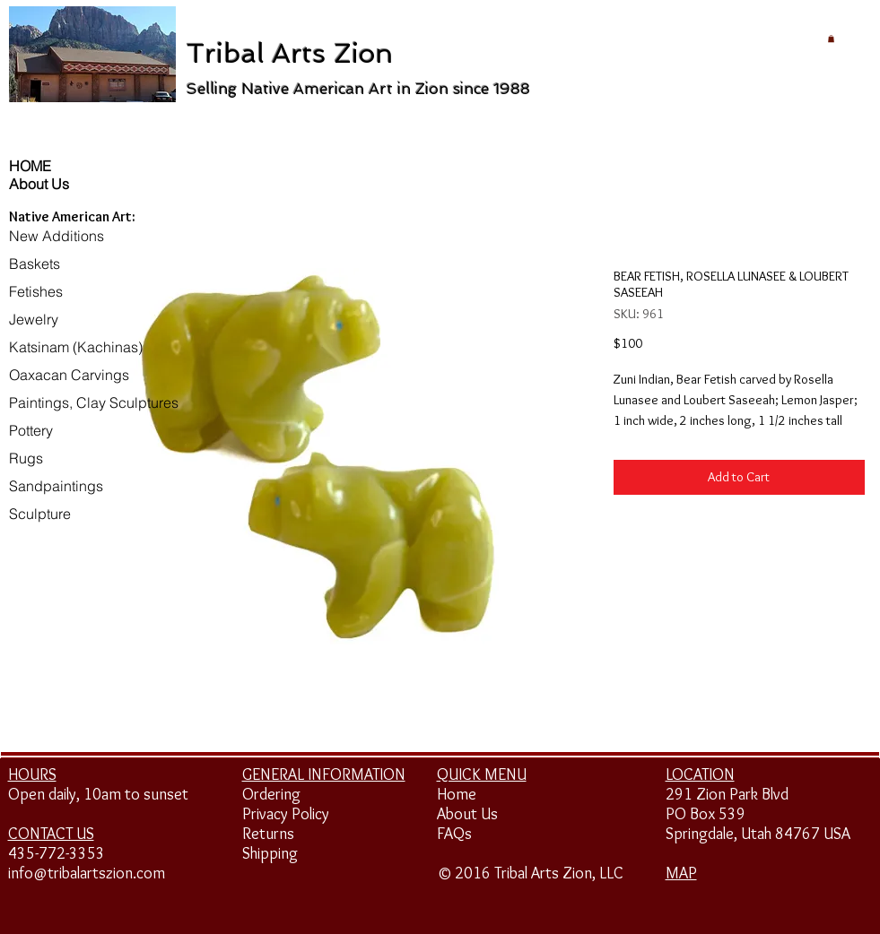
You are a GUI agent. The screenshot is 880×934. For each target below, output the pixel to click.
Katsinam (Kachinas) (76, 347)
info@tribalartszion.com (86, 873)
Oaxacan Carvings (69, 375)
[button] (831, 38)
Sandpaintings (56, 486)
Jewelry (33, 319)
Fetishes (36, 291)
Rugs (26, 458)
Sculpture (40, 514)
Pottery (31, 430)
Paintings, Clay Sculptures (94, 402)
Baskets (34, 263)
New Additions (56, 236)
